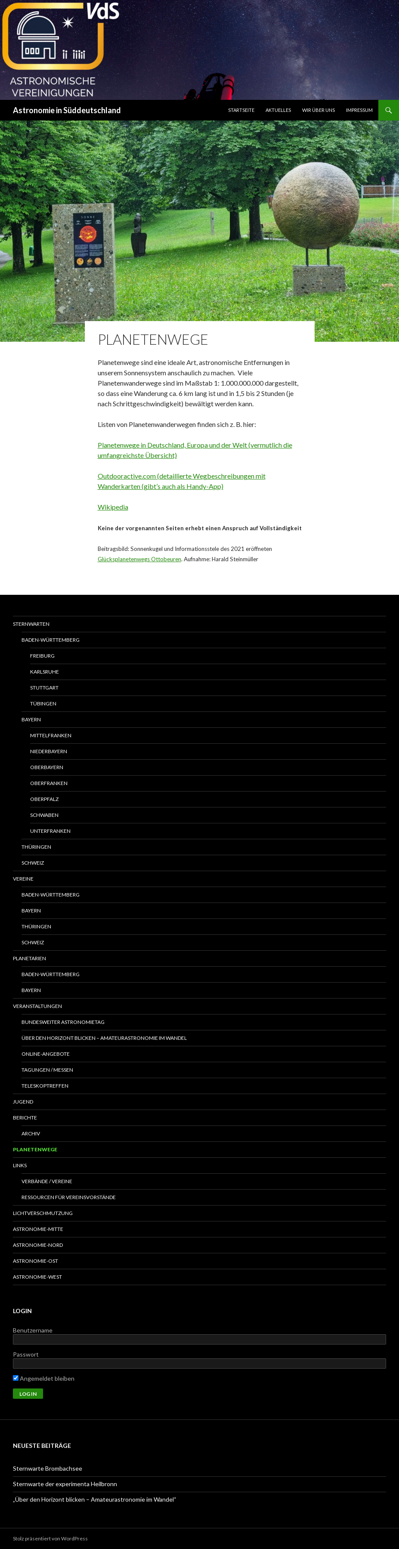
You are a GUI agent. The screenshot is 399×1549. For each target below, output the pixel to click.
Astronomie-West (37, 1277)
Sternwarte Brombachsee (47, 1468)
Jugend (23, 1101)
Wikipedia (113, 507)
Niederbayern (48, 751)
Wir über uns (318, 110)
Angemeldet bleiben (43, 1378)
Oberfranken (49, 783)
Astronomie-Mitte (38, 1229)
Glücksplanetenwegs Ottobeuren (139, 559)
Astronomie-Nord (38, 1245)
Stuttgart (44, 687)
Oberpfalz (44, 799)
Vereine (23, 878)
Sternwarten (31, 624)
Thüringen (36, 847)
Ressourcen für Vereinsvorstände (69, 1197)
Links (20, 1165)
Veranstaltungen (37, 1006)
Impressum (359, 110)
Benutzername (33, 1330)
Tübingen (43, 703)
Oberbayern (46, 767)
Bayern (31, 719)
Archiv (31, 1133)
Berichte (25, 1117)
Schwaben (44, 815)
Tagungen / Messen (47, 1070)
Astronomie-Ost (35, 1261)
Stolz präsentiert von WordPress (50, 1538)
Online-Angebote (46, 1054)
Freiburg (42, 655)
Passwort (26, 1354)
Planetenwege (35, 1149)
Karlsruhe (44, 671)
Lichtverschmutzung (43, 1213)
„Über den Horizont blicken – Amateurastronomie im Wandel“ (94, 1499)
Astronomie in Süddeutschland (67, 110)
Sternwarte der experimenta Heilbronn (65, 1483)
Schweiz (33, 863)
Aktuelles (278, 110)
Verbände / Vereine (47, 1181)
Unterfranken (50, 831)
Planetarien (29, 958)
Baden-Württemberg (51, 640)
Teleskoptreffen (45, 1085)
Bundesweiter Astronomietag (63, 1022)
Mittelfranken (50, 735)
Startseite (241, 110)
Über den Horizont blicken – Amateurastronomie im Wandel (104, 1038)
